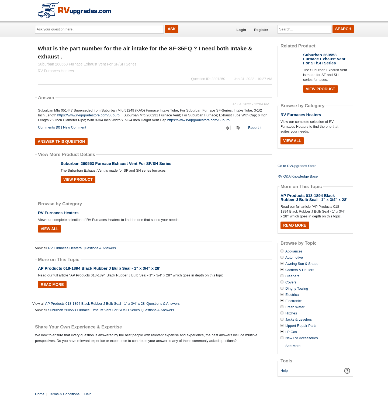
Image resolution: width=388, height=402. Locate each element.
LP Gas (291, 332)
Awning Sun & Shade (301, 264)
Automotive (294, 257)
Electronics (294, 301)
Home (39, 394)
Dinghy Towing (296, 288)
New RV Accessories (301, 338)
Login (241, 30)
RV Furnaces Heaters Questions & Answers (82, 248)
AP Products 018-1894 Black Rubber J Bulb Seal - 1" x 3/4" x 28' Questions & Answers (112, 304)
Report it (254, 127)
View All (49, 229)
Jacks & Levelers (298, 319)
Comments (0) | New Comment (62, 127)
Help (284, 371)
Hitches (291, 313)
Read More (52, 284)
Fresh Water (294, 307)
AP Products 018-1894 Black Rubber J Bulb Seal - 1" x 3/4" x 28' (99, 268)
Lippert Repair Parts (301, 326)
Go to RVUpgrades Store (297, 166)
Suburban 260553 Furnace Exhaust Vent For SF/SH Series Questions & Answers (111, 310)
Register (261, 30)
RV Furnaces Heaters (58, 212)
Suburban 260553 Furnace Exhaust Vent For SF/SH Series (116, 163)
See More (292, 346)
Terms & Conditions (64, 394)
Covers (290, 282)
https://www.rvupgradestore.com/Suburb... (90, 115)
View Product (78, 179)
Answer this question (61, 141)
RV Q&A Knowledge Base (298, 176)
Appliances (294, 251)
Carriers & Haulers (299, 270)
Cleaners (292, 276)
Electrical (292, 295)
